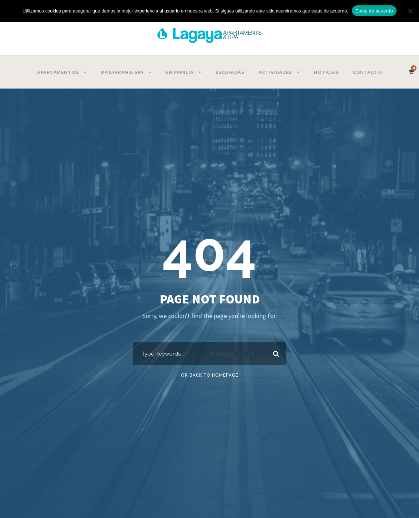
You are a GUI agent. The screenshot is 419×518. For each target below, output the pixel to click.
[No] (410, 11)
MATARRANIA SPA (122, 72)
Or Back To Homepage (209, 375)
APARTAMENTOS (58, 72)
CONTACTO (367, 72)
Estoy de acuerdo (374, 11)
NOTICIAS (326, 72)
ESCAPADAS (230, 72)
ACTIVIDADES (275, 72)
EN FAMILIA (179, 72)
